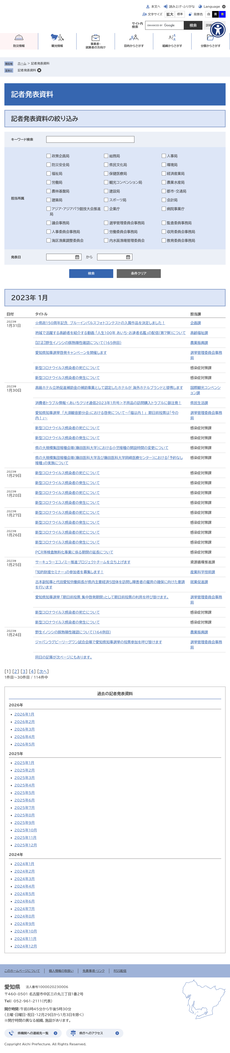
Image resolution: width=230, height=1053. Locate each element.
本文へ (155, 6)
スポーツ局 (117, 200)
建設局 (114, 191)
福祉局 (57, 173)
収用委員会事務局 (181, 231)
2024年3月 (24, 879)
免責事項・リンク (94, 970)
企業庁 (114, 209)
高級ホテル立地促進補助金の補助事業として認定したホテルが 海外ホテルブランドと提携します (109, 387)
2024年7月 (24, 909)
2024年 (16, 854)
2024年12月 (25, 946)
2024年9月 (24, 923)
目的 (134, 46)
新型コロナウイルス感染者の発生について (67, 377)
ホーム (22, 63)
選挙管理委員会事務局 (127, 223)
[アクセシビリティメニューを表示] (218, 29)
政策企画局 (60, 156)
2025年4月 (24, 785)
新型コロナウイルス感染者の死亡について (67, 368)
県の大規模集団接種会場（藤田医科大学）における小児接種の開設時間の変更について (102, 448)
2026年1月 (24, 714)
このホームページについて (22, 970)
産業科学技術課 (202, 572)
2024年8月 (24, 916)
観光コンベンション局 (125, 182)
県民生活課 (199, 403)
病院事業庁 (176, 209)
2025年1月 (24, 762)
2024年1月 (24, 864)
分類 (211, 46)
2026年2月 (24, 722)
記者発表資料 (27, 70)
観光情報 (57, 45)
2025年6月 (24, 800)
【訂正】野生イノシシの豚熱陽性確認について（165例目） (78, 342)
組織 (172, 46)
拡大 (169, 14)
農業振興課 (199, 342)
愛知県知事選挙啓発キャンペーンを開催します (71, 352)
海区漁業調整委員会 (67, 240)
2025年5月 (24, 792)
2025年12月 (25, 845)
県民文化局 (118, 165)
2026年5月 (24, 744)
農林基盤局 (60, 191)
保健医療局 (118, 173)
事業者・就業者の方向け (96, 46)
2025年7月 (24, 807)
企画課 (195, 323)
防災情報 (19, 45)
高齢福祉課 (199, 333)
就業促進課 (199, 582)
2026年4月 (24, 736)
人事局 (172, 156)
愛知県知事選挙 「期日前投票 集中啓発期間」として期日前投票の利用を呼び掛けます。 (102, 597)
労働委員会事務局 (123, 231)
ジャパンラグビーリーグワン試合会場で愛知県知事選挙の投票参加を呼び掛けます (98, 642)
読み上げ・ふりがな (182, 6)
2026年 (16, 705)
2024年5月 (24, 894)
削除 (39, 70)
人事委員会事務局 (66, 231)
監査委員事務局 (179, 223)
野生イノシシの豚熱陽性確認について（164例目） (73, 632)
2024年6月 (24, 901)
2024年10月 (25, 931)
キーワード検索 (22, 139)
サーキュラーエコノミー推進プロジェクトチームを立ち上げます (82, 562)
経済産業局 (176, 173)
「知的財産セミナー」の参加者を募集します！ (69, 572)
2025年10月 (25, 830)
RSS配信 (120, 970)
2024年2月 (24, 871)
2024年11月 (25, 938)
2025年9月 (24, 822)
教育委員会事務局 (181, 240)
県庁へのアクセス (91, 1033)
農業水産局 (176, 182)
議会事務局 (60, 223)
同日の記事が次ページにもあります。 (63, 657)
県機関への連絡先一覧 (33, 1033)
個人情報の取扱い (61, 970)
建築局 (57, 200)
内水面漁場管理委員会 (127, 240)
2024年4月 (24, 886)
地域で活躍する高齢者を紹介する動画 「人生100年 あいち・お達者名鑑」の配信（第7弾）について (110, 333)
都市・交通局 (176, 191)
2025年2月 (24, 770)
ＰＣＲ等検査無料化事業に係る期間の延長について (74, 552)
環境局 (172, 165)
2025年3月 (24, 777)
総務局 (114, 156)
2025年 (16, 753)
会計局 (172, 200)
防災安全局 (60, 165)
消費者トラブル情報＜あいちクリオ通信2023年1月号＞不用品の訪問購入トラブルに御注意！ (108, 403)
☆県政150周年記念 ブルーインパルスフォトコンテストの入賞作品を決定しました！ (100, 323)
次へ (43, 672)
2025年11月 (25, 837)
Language (212, 6)
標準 (180, 14)
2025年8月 (24, 815)
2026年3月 (24, 729)
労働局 (57, 182)
